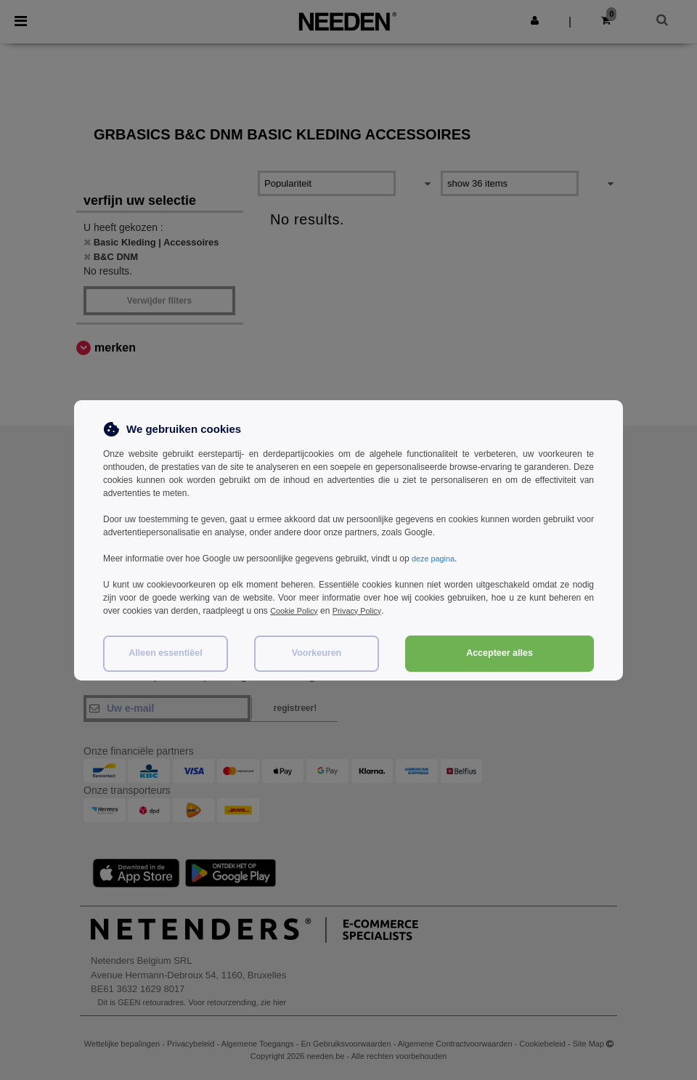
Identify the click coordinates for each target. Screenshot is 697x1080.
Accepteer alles (499, 653)
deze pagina (435, 558)
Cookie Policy (296, 611)
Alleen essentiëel (165, 653)
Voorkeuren (317, 653)
